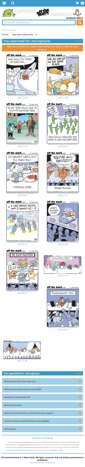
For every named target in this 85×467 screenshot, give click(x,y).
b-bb (18, 442)
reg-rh (48, 447)
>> (80, 41)
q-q (43, 447)
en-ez (6, 444)
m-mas (62, 444)
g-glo (21, 444)
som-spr (73, 447)
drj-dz (75, 442)
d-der (63, 442)
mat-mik (67, 444)
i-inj (44, 444)
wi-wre (38, 450)
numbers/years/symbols (56, 450)
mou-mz (77, 444)
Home (5, 30)
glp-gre (25, 444)
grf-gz (28, 444)
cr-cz (60, 442)
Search (13, 30)
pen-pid (24, 447)
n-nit (6, 447)
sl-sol (69, 447)
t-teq (12, 450)
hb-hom (36, 444)
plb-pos (32, 447)
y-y (47, 450)
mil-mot (72, 444)
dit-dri (71, 442)
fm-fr (15, 444)
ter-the (15, 450)
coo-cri (57, 442)
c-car (36, 442)
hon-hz (41, 444)
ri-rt (51, 447)
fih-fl (12, 444)
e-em (78, 442)
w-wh (35, 450)
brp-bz (33, 442)
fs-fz (18, 444)
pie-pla (28, 447)
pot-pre (36, 447)
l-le (53, 444)
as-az (15, 442)
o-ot (13, 447)
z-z (49, 450)
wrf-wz (42, 450)
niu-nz (10, 447)
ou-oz (16, 447)
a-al (8, 442)
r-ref (45, 447)
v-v (33, 450)
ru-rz (54, 447)
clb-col (49, 442)
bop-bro (29, 442)
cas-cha (40, 442)
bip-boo (25, 442)
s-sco (57, 447)
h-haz (32, 444)
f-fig (9, 444)
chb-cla (45, 442)
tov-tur (24, 450)
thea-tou (19, 450)
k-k (51, 444)
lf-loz (56, 444)
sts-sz (9, 450)
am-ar (12, 442)
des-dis (67, 442)
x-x (45, 450)
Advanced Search (74, 18)
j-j (49, 444)
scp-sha (61, 447)
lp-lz (59, 444)
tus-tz (28, 450)
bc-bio (21, 442)
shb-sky (65, 447)
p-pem (20, 447)
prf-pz (40, 447)
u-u (31, 450)
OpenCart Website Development (42, 462)
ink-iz (47, 444)
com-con (53, 442)
